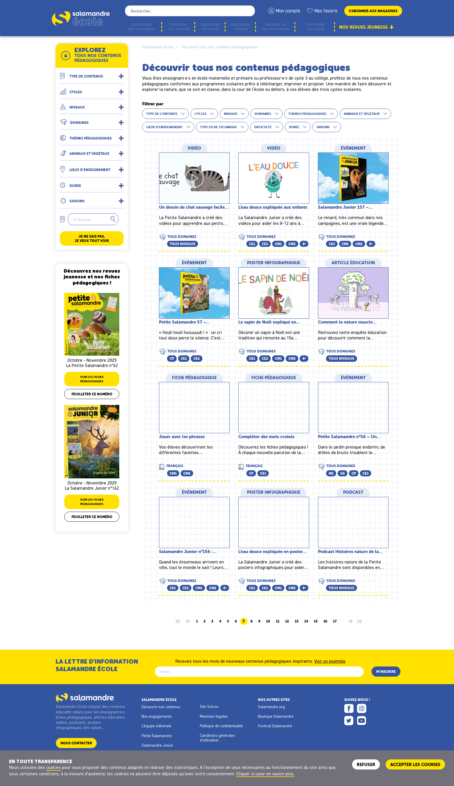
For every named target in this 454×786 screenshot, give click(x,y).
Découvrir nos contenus (161, 706)
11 (277, 621)
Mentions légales (214, 716)
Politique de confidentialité (221, 725)
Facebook (349, 708)
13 (297, 621)
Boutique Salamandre (276, 716)
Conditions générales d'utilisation (217, 737)
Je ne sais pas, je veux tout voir (92, 238)
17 (335, 621)
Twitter (349, 720)
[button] (92, 74)
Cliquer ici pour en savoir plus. (265, 773)
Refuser (366, 764)
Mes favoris (326, 11)
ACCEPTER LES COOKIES (415, 764)
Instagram (361, 708)
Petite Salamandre (157, 735)
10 (268, 621)
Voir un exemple (329, 660)
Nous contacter (76, 743)
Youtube (361, 720)
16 (325, 621)
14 (306, 621)
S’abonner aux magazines (373, 11)
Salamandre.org (271, 706)
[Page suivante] (350, 621)
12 (287, 621)
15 (316, 621)
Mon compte (288, 11)
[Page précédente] (188, 621)
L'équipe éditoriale (156, 725)
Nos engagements (157, 716)
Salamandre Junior (157, 745)
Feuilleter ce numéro (92, 394)
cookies (53, 767)
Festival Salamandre (275, 725)
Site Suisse (209, 706)
